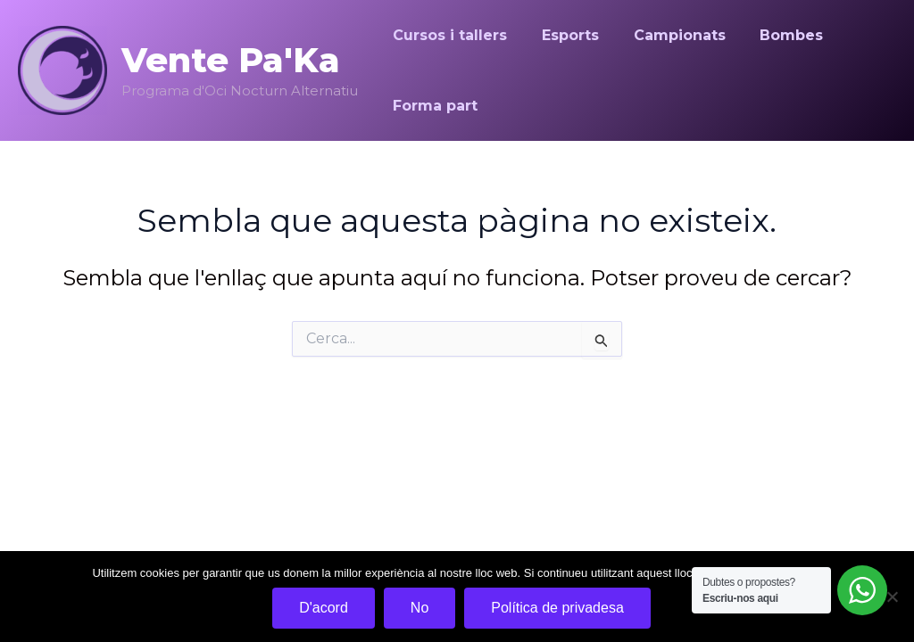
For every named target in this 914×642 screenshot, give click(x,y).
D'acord (323, 607)
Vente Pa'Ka (230, 60)
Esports (561, 35)
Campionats (664, 35)
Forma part (432, 105)
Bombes (770, 35)
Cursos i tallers (447, 35)
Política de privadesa (557, 607)
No (419, 607)
